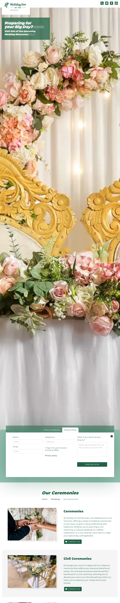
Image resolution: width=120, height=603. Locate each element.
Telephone (50, 437)
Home (44, 499)
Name (15, 437)
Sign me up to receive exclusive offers (56, 449)
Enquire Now (92, 464)
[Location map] (111, 3)
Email (15, 447)
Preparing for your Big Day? (19, 25)
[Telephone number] (102, 3)
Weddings (55, 499)
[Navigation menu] (116, 3)
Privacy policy (51, 455)
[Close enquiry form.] (112, 436)
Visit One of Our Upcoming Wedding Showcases (20, 33)
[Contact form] (106, 3)
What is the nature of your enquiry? (89, 438)
